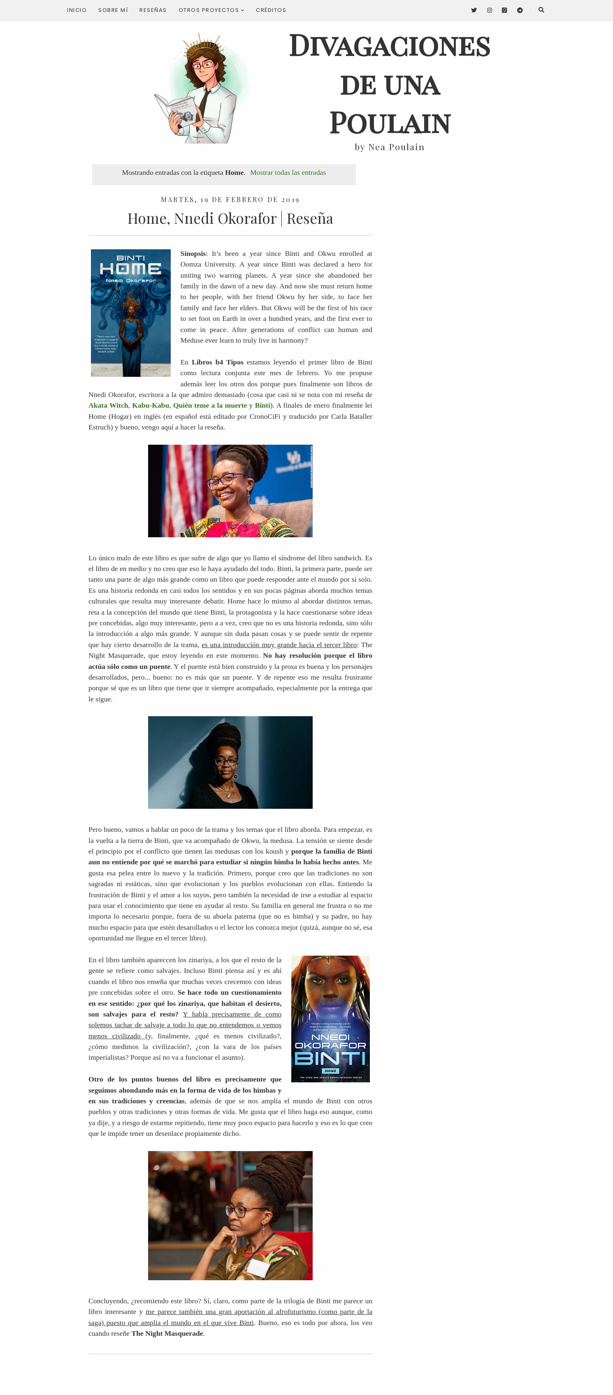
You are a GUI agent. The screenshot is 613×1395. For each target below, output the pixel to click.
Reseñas (153, 10)
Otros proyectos (212, 10)
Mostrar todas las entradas (288, 172)
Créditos (271, 10)
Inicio (77, 10)
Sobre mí (113, 10)
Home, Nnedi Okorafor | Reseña (230, 217)
